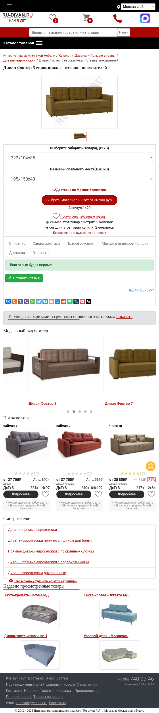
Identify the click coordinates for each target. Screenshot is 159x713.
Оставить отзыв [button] (24, 278)
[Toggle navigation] (10, 6)
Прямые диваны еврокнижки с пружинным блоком (51, 551)
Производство (87, 691)
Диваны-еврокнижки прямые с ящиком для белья (50, 540)
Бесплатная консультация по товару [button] (79, 233)
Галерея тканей (19, 697)
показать (124, 316)
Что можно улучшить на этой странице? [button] (45, 581)
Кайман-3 (10, 425)
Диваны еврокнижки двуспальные (37, 573)
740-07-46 (136, 679)
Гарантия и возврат (56, 691)
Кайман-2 (63, 425)
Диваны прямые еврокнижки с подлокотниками (48, 562)
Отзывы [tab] (39, 253)
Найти (123, 32)
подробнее (21, 494)
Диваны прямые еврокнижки (32, 530)
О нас (50, 678)
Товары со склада (48, 697)
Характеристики (46, 243)
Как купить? (16, 678)
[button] (23, 43)
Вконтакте (57, 703)
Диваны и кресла (60, 684)
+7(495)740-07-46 (118, 18)
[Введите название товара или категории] (73, 32)
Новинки (31, 691)
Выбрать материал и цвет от (79, 200)
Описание (17, 243)
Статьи (62, 678)
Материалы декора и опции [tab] (125, 243)
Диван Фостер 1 (18, 403)
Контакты (14, 691)
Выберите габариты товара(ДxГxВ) (79, 148)
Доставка (17, 253)
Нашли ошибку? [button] (140, 290)
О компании (87, 684)
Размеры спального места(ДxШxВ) (79, 169)
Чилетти (115, 425)
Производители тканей (25, 684)
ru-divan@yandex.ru (31, 703)
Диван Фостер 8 (94, 403)
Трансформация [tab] (80, 243)
